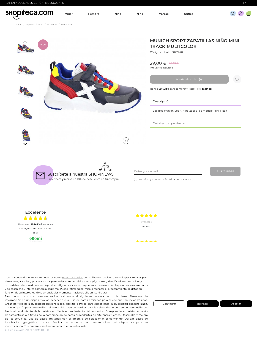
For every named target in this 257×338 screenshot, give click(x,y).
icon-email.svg (244, 3)
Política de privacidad (179, 179)
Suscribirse (225, 171)
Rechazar (202, 303)
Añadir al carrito (189, 79)
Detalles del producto (195, 123)
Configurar (169, 303)
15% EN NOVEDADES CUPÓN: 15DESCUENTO (35, 2)
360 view (126, 140)
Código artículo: (160, 52)
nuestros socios (72, 277)
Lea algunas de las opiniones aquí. (35, 230)
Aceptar (236, 303)
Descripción (195, 101)
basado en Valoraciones (35, 224)
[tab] (195, 101)
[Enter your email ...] (168, 171)
